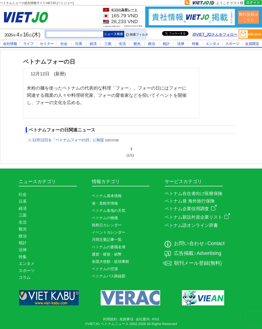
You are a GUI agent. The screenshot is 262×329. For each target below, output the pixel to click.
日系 (78, 44)
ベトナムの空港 (105, 269)
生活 (122, 44)
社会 (63, 44)
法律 (180, 44)
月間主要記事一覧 (107, 240)
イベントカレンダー (108, 232)
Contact (216, 243)
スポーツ (232, 44)
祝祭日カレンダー (107, 225)
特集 (195, 44)
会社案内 (143, 319)
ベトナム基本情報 (107, 196)
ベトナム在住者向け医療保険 (193, 193)
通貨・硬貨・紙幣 (107, 254)
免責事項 (126, 319)
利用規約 (110, 319)
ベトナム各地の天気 (108, 211)
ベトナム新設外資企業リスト (197, 217)
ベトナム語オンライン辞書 (191, 225)
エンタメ (213, 44)
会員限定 (252, 44)
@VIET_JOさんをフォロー (214, 34)
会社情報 (10, 44)
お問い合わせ (189, 243)
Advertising (209, 253)
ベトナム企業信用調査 (191, 208)
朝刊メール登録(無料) (198, 263)
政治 (151, 44)
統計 (166, 44)
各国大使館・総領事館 (110, 262)
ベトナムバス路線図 (108, 276)
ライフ (28, 44)
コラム (25, 277)
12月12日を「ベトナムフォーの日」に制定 (68, 140)
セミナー (47, 44)
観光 (137, 44)
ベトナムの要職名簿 (108, 247)
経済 (93, 44)
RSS (155, 319)
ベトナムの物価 (105, 218)
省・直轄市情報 (105, 203)
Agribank (108, 26)
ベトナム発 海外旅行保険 (190, 201)
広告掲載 (184, 253)
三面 (107, 44)
